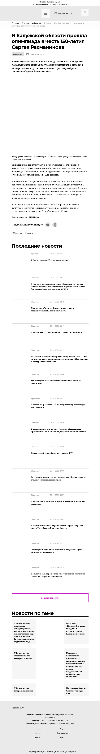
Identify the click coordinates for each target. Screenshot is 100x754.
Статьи (37, 685)
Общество (17, 54)
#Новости (29, 233)
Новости (37, 680)
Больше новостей (50, 549)
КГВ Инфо (34, 217)
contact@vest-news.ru (48, 717)
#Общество (17, 233)
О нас (62, 689)
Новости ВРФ (18, 659)
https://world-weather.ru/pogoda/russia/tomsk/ (50, 4)
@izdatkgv (49, 722)
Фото (37, 689)
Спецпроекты (62, 685)
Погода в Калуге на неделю (49, 2)
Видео (62, 680)
